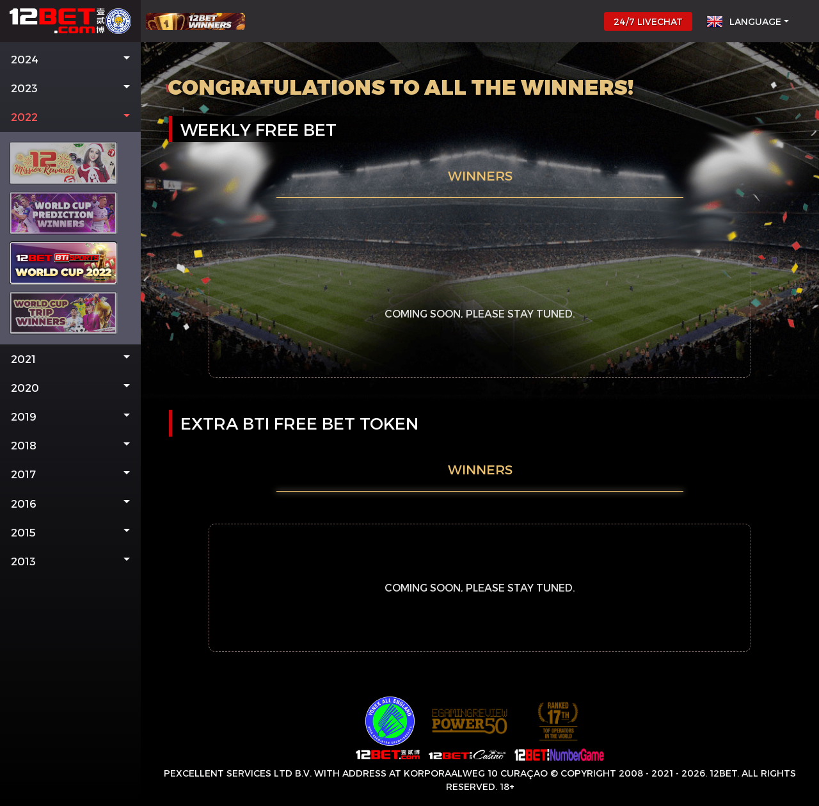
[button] (70, 59)
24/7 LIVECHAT (648, 21)
